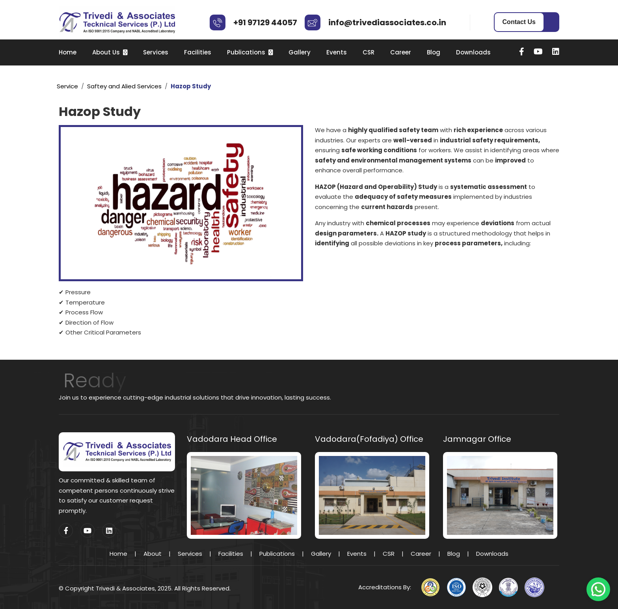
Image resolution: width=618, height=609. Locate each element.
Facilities (197, 52)
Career (400, 52)
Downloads (473, 52)
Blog (433, 52)
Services (155, 52)
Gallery (300, 52)
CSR (368, 52)
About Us (106, 52)
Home (67, 52)
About (152, 553)
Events (336, 52)
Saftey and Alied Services (124, 86)
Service (67, 86)
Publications (246, 52)
